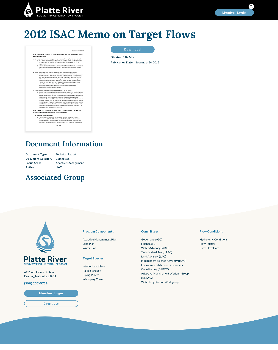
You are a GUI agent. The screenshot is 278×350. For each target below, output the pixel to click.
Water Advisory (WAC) (155, 248)
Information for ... (171, 8)
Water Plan (89, 248)
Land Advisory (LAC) (153, 256)
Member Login (234, 19)
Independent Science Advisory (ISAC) (163, 260)
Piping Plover (91, 274)
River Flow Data (209, 248)
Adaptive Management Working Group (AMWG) (165, 275)
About (142, 8)
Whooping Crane (93, 279)
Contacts (51, 303)
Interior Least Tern (94, 266)
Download (132, 53)
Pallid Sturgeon (92, 270)
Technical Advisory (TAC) (156, 252)
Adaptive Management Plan (99, 239)
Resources (234, 8)
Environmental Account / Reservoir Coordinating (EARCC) (162, 267)
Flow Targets (208, 243)
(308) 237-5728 (36, 283)
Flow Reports (205, 8)
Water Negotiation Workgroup (160, 282)
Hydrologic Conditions (213, 239)
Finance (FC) (148, 243)
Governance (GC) (151, 239)
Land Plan (88, 243)
